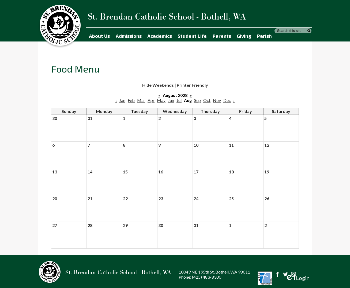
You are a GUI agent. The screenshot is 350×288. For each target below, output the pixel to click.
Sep (197, 100)
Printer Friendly (192, 85)
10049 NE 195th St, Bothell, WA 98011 (214, 271)
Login (297, 278)
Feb (131, 100)
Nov (217, 100)
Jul (179, 100)
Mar (141, 100)
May (161, 100)
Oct (206, 100)
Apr (151, 100)
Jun (171, 100)
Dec (227, 100)
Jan (122, 100)
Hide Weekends (158, 85)
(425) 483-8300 (206, 276)
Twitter (285, 274)
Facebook (277, 274)
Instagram (293, 274)
